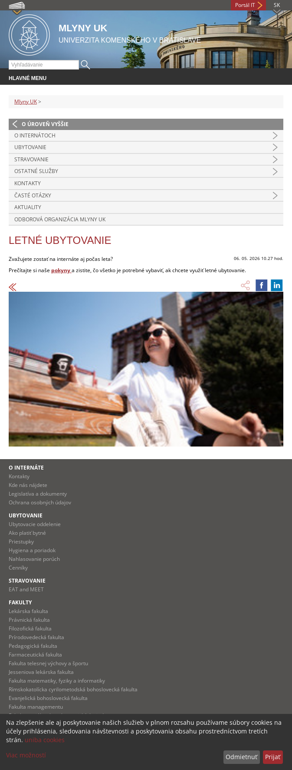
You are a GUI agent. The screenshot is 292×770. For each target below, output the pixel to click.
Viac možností (26, 755)
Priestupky (21, 541)
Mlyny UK (25, 101)
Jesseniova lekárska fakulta (41, 672)
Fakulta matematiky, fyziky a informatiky (57, 680)
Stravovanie (27, 580)
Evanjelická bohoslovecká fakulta (48, 698)
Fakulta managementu (36, 706)
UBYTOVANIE (30, 147)
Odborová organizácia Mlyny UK (59, 219)
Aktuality (27, 207)
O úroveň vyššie (45, 124)
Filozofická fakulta (30, 628)
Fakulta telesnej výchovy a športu (48, 663)
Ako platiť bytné (27, 533)
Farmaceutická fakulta (35, 654)
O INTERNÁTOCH (35, 135)
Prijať (272, 757)
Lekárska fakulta (28, 611)
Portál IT (245, 5)
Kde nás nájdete (28, 485)
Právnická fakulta (29, 619)
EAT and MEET (26, 589)
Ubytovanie (26, 515)
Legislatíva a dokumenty (38, 493)
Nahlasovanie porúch (34, 559)
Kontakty (27, 183)
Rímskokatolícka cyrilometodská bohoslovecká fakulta (73, 689)
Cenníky (18, 567)
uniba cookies (45, 740)
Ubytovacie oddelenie (35, 524)
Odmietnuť (241, 757)
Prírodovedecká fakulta (36, 637)
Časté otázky (32, 195)
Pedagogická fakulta (33, 646)
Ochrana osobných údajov (40, 502)
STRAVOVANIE (31, 159)
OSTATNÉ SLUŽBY (36, 171)
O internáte (26, 467)
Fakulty (20, 602)
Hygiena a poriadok (32, 550)
